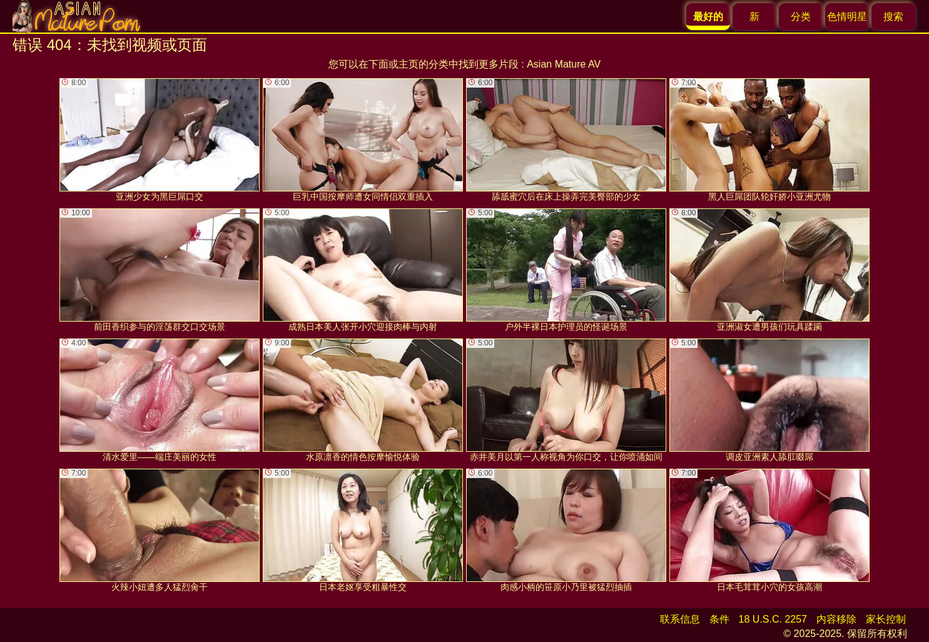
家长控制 (886, 619)
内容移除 (836, 619)
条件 (719, 619)
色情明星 (847, 16)
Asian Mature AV (564, 64)
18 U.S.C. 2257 (773, 619)
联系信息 (680, 619)
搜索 (893, 16)
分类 (801, 16)
